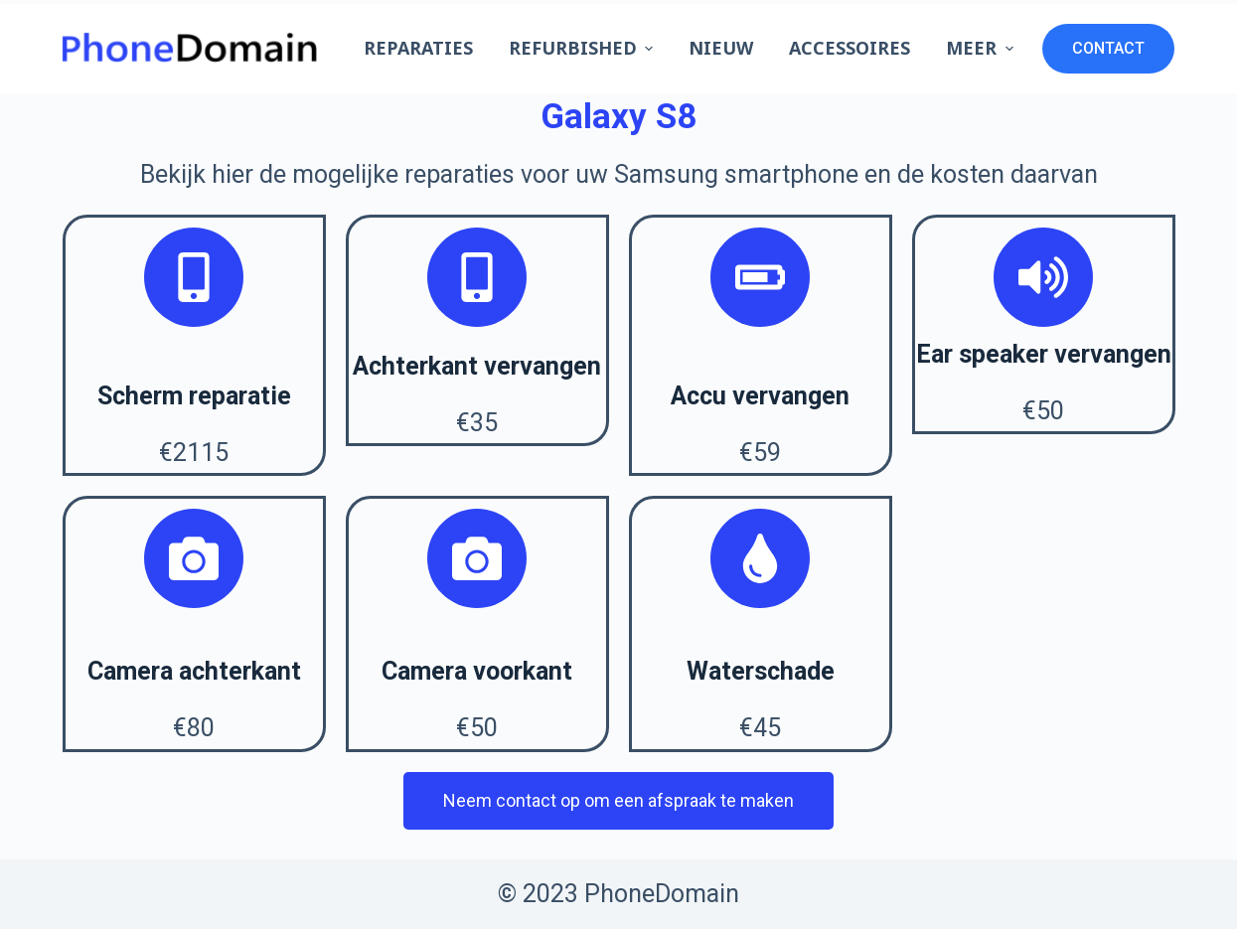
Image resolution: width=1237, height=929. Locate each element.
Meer (982, 48)
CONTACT (1108, 48)
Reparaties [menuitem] (418, 48)
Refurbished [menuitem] (584, 48)
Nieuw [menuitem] (721, 48)
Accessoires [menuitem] (849, 48)
